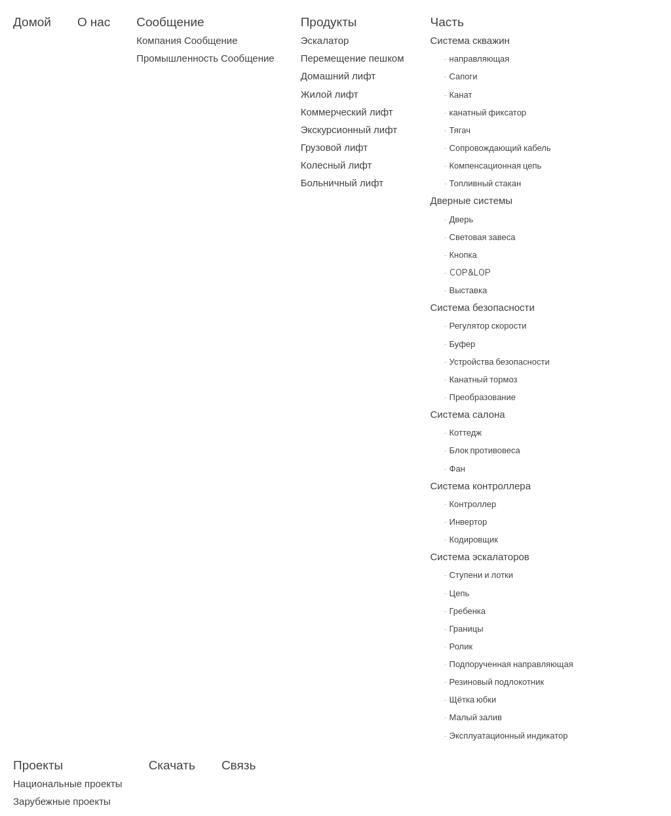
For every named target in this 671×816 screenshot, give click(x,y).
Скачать (172, 765)
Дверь (459, 219)
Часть (447, 22)
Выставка (466, 290)
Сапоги (461, 76)
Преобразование (480, 397)
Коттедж (463, 432)
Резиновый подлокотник (494, 681)
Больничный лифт (342, 182)
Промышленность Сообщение (205, 58)
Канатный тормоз (481, 379)
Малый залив (473, 717)
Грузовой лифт (334, 147)
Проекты (38, 765)
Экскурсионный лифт (349, 129)
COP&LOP (467, 272)
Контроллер (470, 504)
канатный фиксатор (485, 112)
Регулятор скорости (485, 325)
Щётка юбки (470, 699)
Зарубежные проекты (62, 801)
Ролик (458, 646)
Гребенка (465, 610)
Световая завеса (480, 237)
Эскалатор (325, 40)
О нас (93, 22)
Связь (238, 765)
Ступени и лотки (479, 574)
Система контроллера (481, 485)
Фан (454, 468)
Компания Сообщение (186, 40)
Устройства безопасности (497, 361)
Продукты (329, 22)
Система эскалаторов (480, 556)
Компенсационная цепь (493, 165)
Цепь (457, 593)
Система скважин (470, 40)
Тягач (457, 130)
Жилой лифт (329, 94)
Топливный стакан (483, 183)
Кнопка (460, 254)
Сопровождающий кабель (497, 147)
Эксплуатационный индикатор (506, 735)
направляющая (477, 58)
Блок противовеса (482, 450)
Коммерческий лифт (347, 112)
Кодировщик (471, 539)
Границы (464, 628)
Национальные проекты (68, 783)
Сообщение (170, 22)
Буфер (460, 343)
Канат (458, 94)
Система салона (468, 414)
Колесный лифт (336, 165)
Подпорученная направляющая (508, 664)
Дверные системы (472, 200)
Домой (32, 22)
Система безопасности (483, 307)
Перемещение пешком (352, 58)
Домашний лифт (338, 76)
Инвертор (466, 521)
